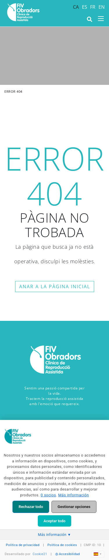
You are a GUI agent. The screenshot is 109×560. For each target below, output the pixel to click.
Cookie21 (40, 554)
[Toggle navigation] (101, 18)
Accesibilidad (67, 554)
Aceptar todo (54, 521)
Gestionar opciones (74, 506)
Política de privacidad (23, 545)
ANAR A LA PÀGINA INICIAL (54, 286)
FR (93, 7)
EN (102, 7)
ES (84, 7)
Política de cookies (62, 545)
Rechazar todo (31, 506)
